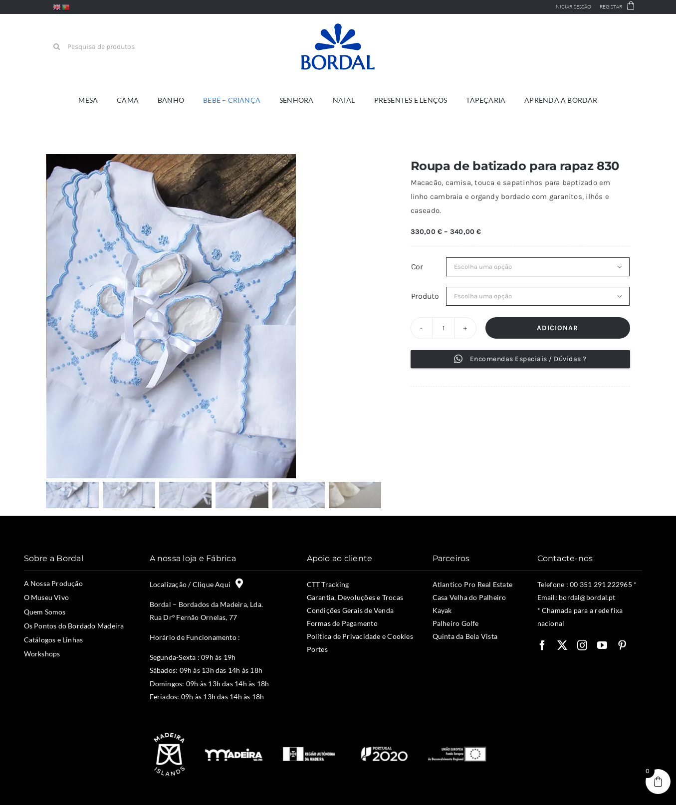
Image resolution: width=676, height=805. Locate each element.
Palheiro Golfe (456, 623)
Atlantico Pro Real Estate (473, 584)
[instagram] (582, 645)
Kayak (442, 610)
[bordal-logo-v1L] (337, 24)
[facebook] (542, 645)
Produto (425, 296)
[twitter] (562, 645)
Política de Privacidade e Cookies (360, 636)
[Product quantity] (443, 328)
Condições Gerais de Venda (350, 610)
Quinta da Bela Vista (465, 636)
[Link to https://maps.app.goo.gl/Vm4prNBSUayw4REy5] (239, 584)
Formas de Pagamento (342, 623)
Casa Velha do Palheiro (469, 597)
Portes (317, 649)
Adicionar (557, 328)
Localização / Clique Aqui (192, 584)
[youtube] (602, 645)
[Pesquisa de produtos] (99, 46)
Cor (417, 266)
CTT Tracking (328, 584)
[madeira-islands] (168, 733)
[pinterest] (622, 645)
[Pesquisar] (56, 46)
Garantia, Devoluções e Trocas (355, 597)
